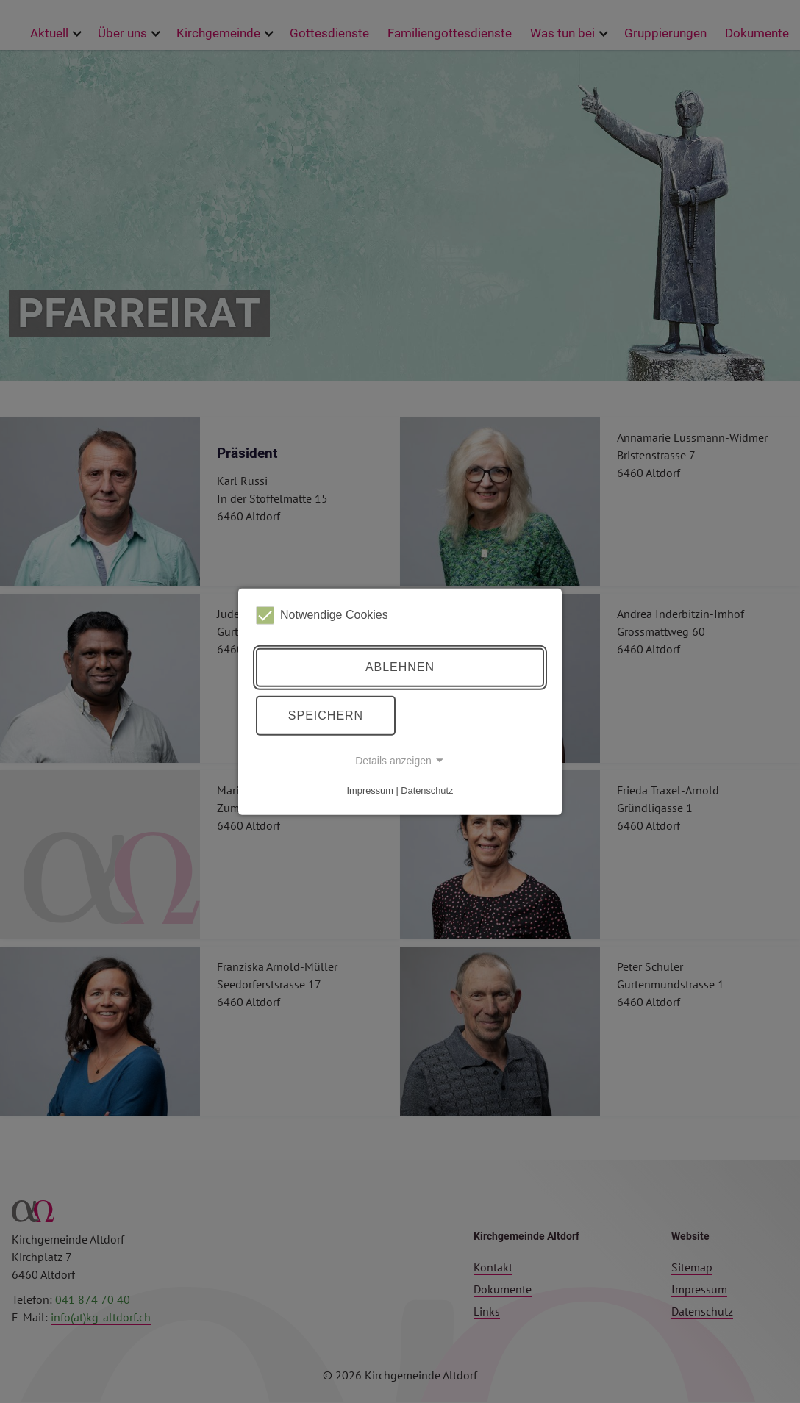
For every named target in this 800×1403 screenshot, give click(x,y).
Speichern (325, 715)
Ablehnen (400, 667)
